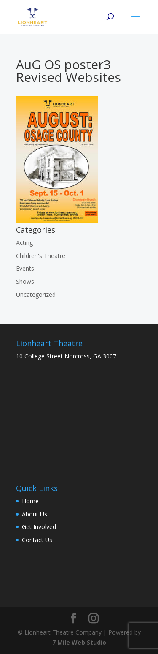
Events (25, 268)
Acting (24, 243)
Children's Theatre (40, 256)
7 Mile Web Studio (79, 642)
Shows (25, 281)
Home (30, 501)
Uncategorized (36, 294)
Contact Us (37, 540)
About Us (34, 514)
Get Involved (39, 527)
